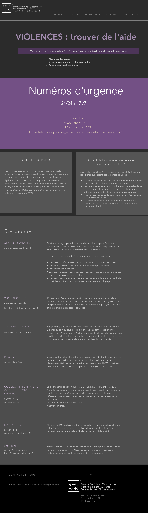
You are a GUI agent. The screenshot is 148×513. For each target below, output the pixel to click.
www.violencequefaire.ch (17, 332)
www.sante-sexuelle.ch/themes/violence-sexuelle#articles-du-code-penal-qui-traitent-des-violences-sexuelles (110, 173)
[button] (74, 14)
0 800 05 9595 (11, 398)
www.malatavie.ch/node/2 (17, 433)
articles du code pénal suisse (107, 194)
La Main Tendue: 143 (76, 127)
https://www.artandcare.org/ (18, 453)
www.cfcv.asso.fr (12, 402)
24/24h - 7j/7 (73, 103)
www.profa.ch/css (13, 361)
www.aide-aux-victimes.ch (18, 248)
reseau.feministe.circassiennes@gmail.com (38, 484)
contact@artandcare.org (16, 449)
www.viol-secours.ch (15, 303)
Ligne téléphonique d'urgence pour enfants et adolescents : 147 (75, 132)
